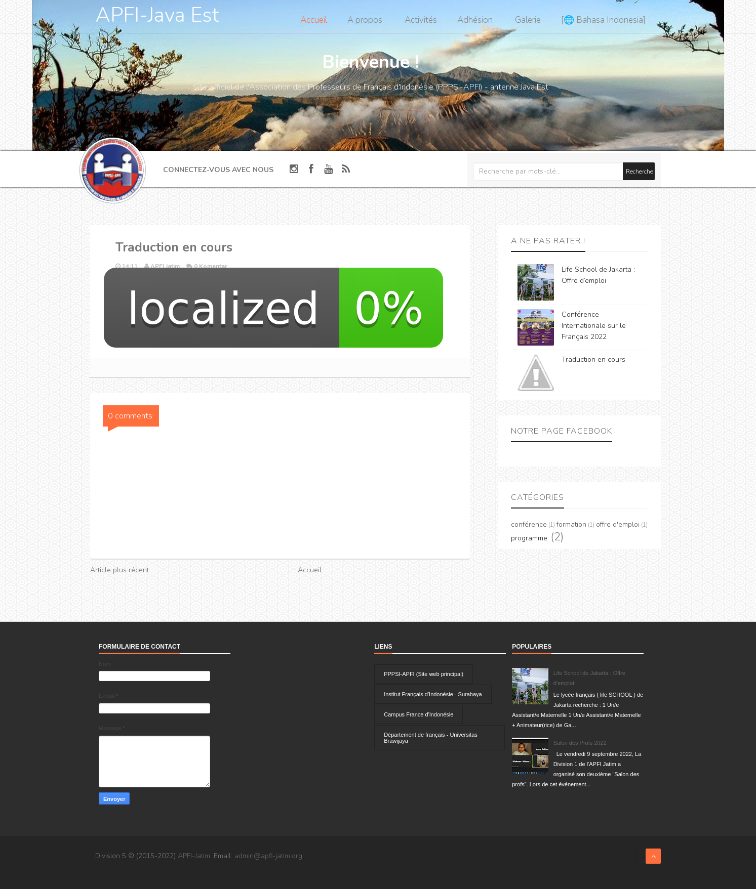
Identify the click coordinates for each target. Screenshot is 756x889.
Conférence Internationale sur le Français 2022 (594, 326)
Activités (421, 20)
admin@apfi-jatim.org (268, 856)
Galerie (528, 20)
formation (571, 524)
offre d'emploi (618, 524)
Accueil (313, 20)
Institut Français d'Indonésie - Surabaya (433, 694)
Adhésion (475, 20)
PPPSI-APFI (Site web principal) (423, 674)
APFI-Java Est (157, 15)
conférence (529, 524)
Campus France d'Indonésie (418, 714)
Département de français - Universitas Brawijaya (431, 738)
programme (529, 538)
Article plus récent (119, 570)
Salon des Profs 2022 (580, 743)
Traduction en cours (593, 359)
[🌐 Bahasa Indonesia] (603, 20)
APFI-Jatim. (195, 856)
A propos (364, 20)
